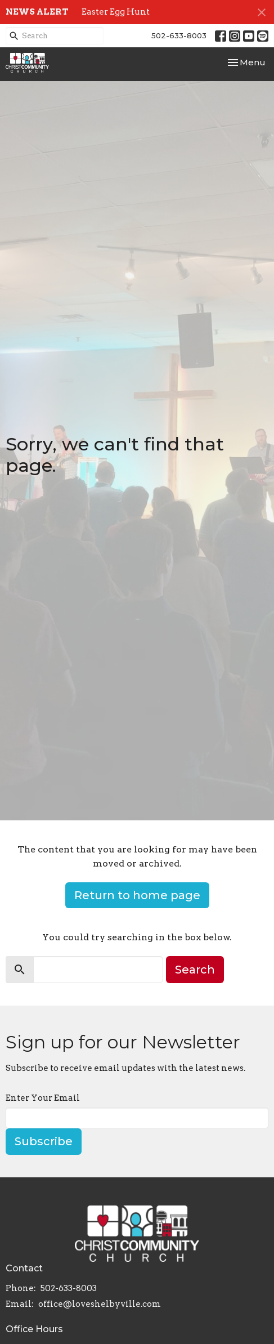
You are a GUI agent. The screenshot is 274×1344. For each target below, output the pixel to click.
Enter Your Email (43, 1098)
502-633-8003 (178, 35)
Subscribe (44, 1141)
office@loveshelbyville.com (99, 1304)
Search (195, 969)
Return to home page (137, 895)
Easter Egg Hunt (116, 12)
